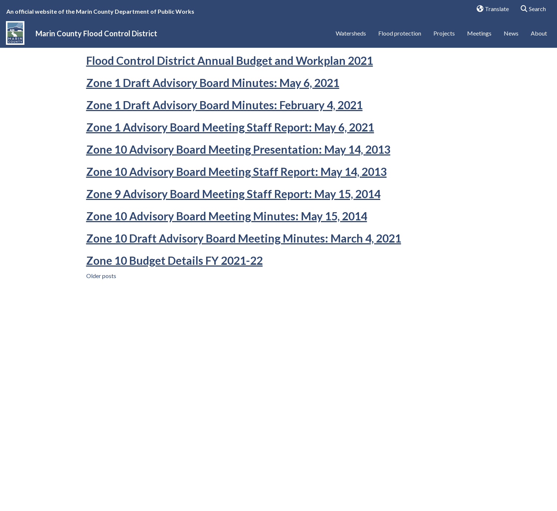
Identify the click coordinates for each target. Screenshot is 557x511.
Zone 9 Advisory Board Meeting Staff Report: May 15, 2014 (233, 230)
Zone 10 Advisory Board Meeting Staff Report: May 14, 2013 (236, 208)
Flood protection (399, 36)
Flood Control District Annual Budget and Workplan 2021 (229, 97)
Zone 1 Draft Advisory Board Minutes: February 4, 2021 (224, 141)
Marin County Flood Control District (96, 36)
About (539, 36)
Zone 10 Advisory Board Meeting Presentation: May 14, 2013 (238, 186)
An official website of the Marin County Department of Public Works (100, 11)
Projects (444, 36)
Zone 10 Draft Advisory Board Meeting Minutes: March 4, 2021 (243, 275)
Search (531, 9)
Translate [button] (490, 9)
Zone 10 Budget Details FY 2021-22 (174, 297)
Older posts (101, 312)
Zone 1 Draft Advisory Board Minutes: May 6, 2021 (212, 119)
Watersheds (351, 36)
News (511, 36)
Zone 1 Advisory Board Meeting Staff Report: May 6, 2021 (230, 164)
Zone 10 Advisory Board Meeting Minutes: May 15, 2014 (226, 253)
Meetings (479, 36)
